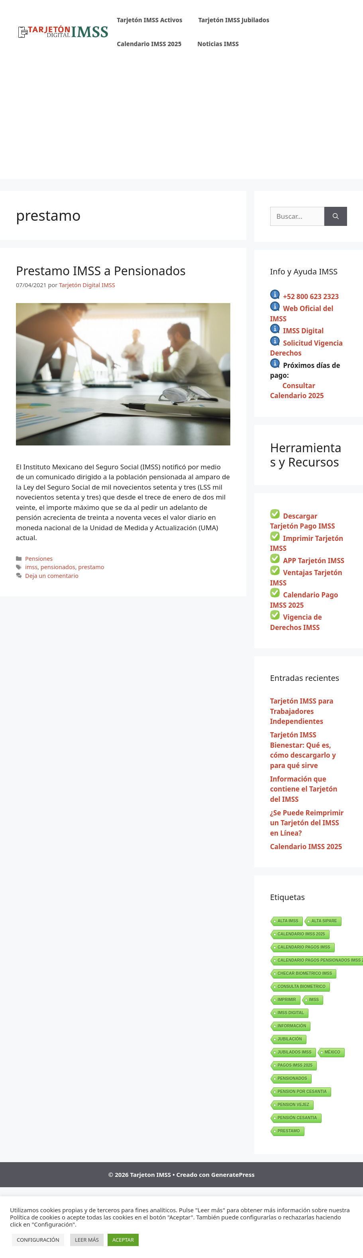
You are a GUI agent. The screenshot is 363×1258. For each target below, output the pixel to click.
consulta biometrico (302, 986)
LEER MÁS (87, 1239)
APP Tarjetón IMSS (314, 560)
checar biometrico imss (305, 973)
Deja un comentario (51, 575)
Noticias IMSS (218, 44)
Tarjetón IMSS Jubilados (233, 20)
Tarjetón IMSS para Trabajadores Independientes (302, 711)
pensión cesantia (297, 1118)
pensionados (58, 567)
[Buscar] (335, 216)
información (292, 1026)
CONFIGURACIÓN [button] (38, 1239)
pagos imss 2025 (295, 1065)
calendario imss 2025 (301, 934)
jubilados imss (295, 1052)
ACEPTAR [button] (123, 1239)
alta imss (288, 921)
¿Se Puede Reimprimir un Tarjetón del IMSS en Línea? (307, 823)
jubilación (290, 1039)
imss (31, 567)
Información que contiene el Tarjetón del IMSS (303, 789)
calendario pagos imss (304, 947)
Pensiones (39, 558)
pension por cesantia (302, 1091)
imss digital (291, 1013)
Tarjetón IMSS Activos (149, 20)
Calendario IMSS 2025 (149, 44)
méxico (332, 1052)
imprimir (287, 999)
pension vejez (293, 1104)
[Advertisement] (181, 123)
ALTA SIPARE (324, 921)
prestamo (91, 567)
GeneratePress (233, 1174)
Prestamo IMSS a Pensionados (101, 270)
